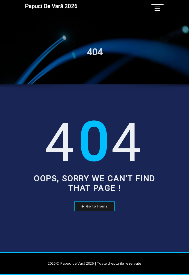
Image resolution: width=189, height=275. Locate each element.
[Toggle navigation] (157, 8)
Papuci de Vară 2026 (51, 6)
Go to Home (94, 206)
